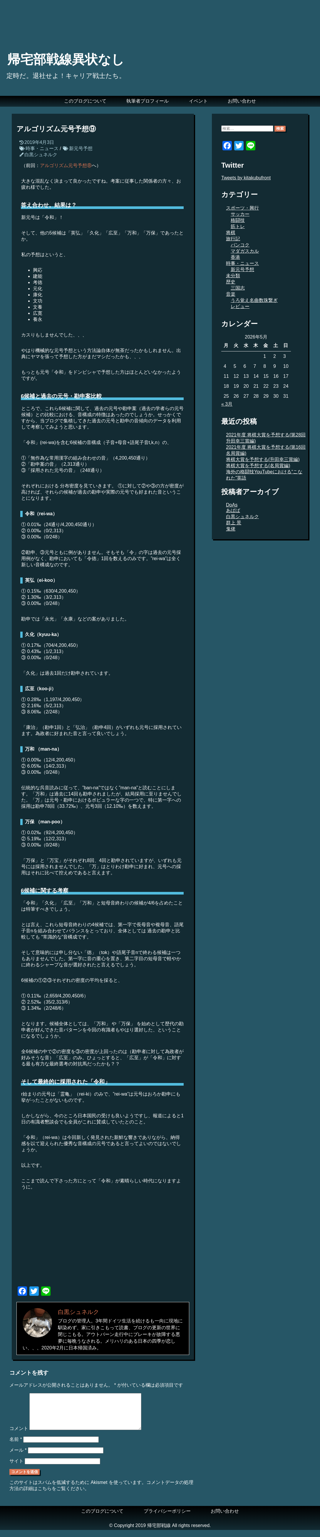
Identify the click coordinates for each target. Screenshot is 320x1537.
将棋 (230, 232)
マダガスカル (245, 251)
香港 (235, 257)
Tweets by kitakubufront (246, 177)
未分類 (233, 275)
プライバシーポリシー (167, 1518)
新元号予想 (81, 148)
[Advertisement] (102, 1241)
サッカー (240, 214)
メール (18, 1457)
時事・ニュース (42, 148)
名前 (15, 1446)
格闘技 (238, 220)
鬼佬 (230, 528)
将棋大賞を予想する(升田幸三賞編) (263, 459)
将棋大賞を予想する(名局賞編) (258, 465)
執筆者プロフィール (147, 100)
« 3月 (226, 404)
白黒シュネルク (40, 154)
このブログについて (85, 100)
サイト (16, 1467)
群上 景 (233, 522)
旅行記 (233, 238)
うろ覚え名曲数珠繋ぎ (254, 300)
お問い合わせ (242, 100)
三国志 (238, 287)
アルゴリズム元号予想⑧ (66, 165)
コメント (18, 1435)
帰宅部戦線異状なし (65, 59)
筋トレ (238, 226)
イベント (198, 100)
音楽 (230, 294)
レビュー (240, 306)
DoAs (231, 504)
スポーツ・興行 (242, 207)
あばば (233, 510)
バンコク (240, 244)
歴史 (230, 281)
